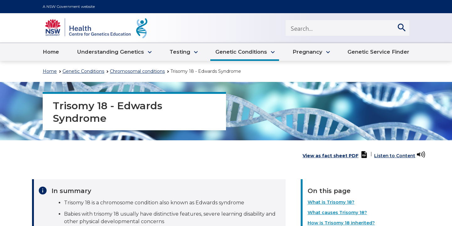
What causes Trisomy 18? (337, 212)
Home (50, 71)
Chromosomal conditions (137, 71)
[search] (401, 28)
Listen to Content (394, 156)
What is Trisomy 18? (331, 202)
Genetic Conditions (83, 71)
